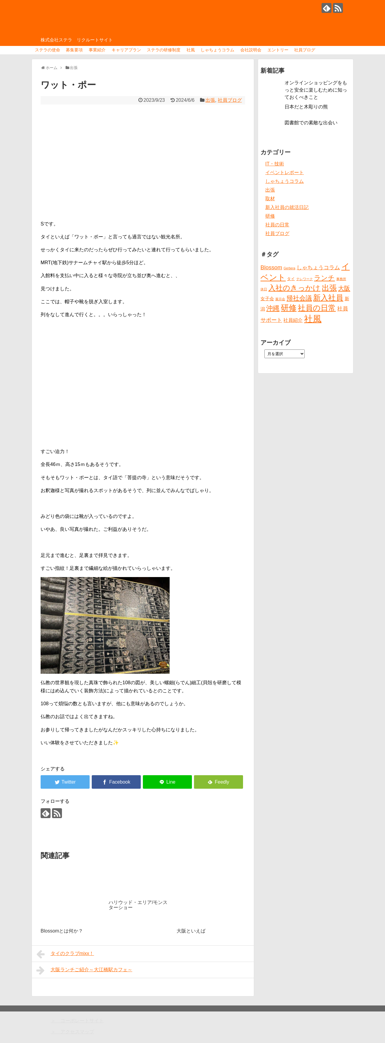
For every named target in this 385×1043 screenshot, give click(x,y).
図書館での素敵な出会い (311, 122)
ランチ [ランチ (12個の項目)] (324, 278)
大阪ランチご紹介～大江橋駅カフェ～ (84, 970)
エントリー (277, 49)
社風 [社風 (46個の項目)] (313, 319)
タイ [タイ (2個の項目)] (291, 279)
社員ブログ (304, 49)
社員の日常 (277, 224)
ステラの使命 (47, 49)
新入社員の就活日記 (287, 207)
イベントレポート (284, 172)
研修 (270, 216)
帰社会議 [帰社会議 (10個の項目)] (299, 298)
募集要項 (74, 49)
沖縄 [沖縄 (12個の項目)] (272, 308)
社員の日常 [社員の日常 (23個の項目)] (317, 308)
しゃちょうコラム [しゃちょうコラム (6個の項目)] (318, 268)
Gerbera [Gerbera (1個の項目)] (289, 268)
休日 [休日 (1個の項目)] (263, 289)
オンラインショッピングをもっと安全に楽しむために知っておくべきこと (316, 90)
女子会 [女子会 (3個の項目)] (267, 298)
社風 (190, 49)
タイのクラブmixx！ (65, 954)
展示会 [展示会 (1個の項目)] (280, 299)
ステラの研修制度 (163, 49)
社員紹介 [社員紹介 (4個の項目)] (293, 320)
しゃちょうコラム (217, 49)
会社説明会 (250, 49)
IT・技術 (274, 163)
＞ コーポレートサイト (77, 1020)
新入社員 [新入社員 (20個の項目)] (328, 298)
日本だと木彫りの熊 (306, 106)
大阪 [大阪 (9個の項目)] (344, 288)
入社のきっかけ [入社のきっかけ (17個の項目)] (294, 288)
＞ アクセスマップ (72, 1031)
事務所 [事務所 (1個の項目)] (341, 279)
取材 (270, 198)
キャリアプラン (126, 49)
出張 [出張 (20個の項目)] (329, 288)
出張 (210, 100)
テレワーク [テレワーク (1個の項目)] (304, 279)
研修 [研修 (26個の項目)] (289, 307)
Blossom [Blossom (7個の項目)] (271, 267)
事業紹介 (97, 49)
